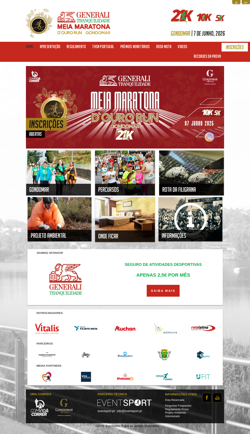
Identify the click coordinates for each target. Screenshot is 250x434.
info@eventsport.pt (129, 411)
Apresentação (50, 46)
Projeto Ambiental (175, 412)
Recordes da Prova (207, 56)
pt (236, 2)
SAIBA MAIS (163, 290)
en (245, 2)
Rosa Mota (164, 46)
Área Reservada (174, 400)
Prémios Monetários (135, 46)
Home (30, 46)
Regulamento (76, 46)
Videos (182, 46)
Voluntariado (172, 416)
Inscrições (235, 47)
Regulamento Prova (176, 409)
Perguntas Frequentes (178, 405)
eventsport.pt (106, 411)
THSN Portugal (103, 46)
